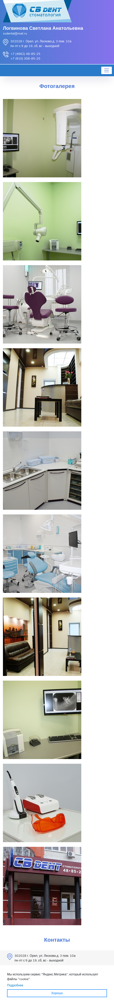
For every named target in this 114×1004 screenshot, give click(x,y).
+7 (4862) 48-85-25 (25, 54)
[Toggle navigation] (106, 70)
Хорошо (57, 993)
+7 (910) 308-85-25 (25, 58)
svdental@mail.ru (15, 33)
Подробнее (15, 985)
